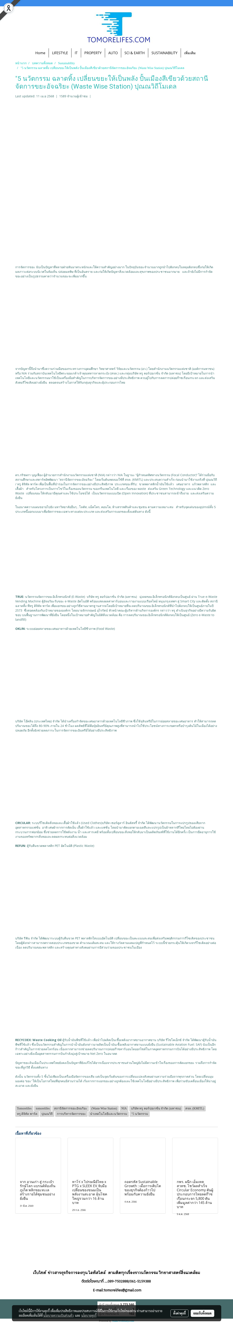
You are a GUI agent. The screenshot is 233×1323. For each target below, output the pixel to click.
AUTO (113, 53)
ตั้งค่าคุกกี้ (179, 1313)
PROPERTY (93, 53)
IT (76, 53)
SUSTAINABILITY (164, 53)
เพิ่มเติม (190, 53)
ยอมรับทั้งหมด (202, 1313)
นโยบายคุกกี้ (89, 1315)
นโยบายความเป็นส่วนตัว (58, 1315)
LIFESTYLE (60, 53)
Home (40, 53)
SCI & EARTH (134, 53)
